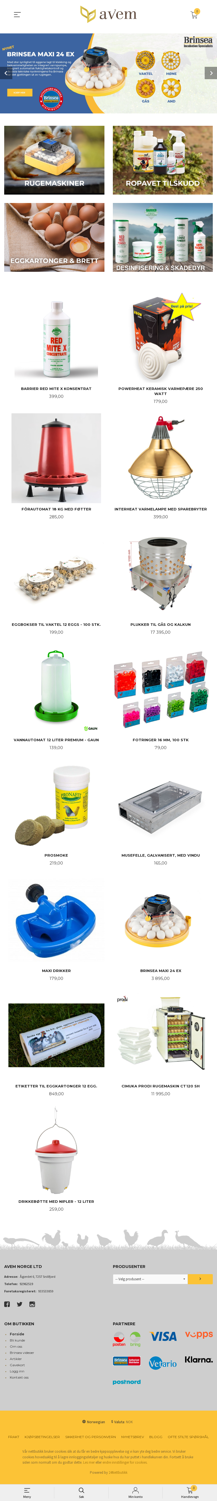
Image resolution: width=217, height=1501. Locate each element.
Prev (6, 73)
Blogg (155, 1441)
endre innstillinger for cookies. (125, 1466)
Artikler (16, 1363)
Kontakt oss (19, 1382)
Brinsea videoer (22, 1357)
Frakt (13, 1441)
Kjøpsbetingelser (42, 1441)
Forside (17, 1338)
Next (211, 73)
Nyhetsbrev (132, 1441)
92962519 (26, 1288)
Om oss (16, 1351)
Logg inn (17, 1376)
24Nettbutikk (118, 1477)
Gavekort (17, 1369)
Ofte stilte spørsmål (188, 1441)
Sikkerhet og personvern (90, 1441)
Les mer (89, 1466)
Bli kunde (17, 1345)
